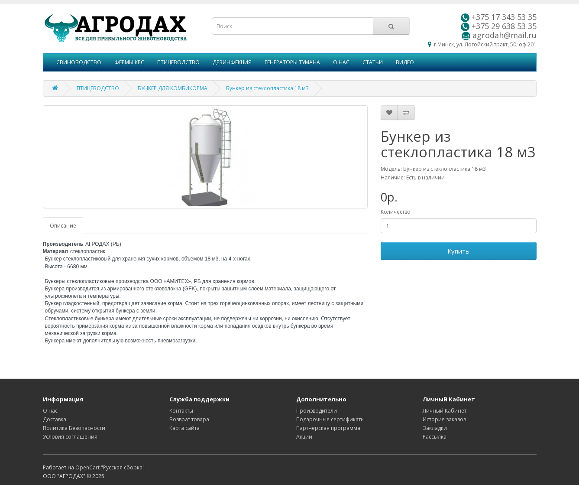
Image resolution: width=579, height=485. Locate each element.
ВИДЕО (405, 62)
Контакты (181, 410)
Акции (304, 436)
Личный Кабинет (444, 410)
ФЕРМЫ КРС (129, 62)
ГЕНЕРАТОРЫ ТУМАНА (292, 62)
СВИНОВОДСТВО (78, 62)
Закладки (435, 428)
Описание (63, 225)
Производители (316, 410)
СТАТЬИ (372, 62)
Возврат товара (189, 419)
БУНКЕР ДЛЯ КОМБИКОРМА (172, 88)
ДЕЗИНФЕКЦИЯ (232, 62)
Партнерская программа (328, 428)
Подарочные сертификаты (330, 419)
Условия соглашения (70, 436)
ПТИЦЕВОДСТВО (178, 62)
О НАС (341, 62)
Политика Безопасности (74, 428)
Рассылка (434, 436)
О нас (50, 410)
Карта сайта (184, 428)
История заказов (444, 419)
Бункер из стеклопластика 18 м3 (267, 88)
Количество (396, 211)
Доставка (54, 419)
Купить (458, 251)
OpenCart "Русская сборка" (110, 467)
